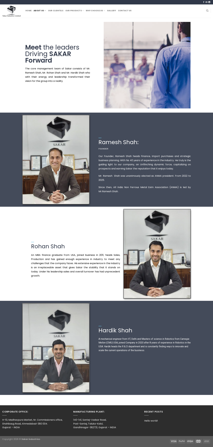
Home (28, 10)
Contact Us (125, 10)
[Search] (207, 10)
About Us (40, 10)
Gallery (111, 10)
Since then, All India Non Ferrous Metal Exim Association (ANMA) (139, 187)
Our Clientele (55, 10)
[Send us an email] (206, 2)
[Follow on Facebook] (204, 2)
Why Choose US (95, 10)
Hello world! (151, 420)
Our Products (74, 10)
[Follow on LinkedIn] (209, 2)
